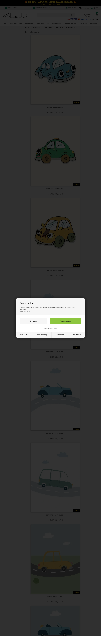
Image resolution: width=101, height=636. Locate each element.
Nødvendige (24, 335)
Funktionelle (60, 335)
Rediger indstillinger (51, 328)
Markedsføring (42, 335)
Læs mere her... (25, 311)
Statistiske (77, 335)
